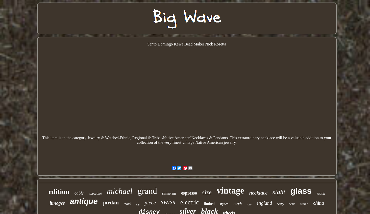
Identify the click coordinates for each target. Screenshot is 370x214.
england (264, 203)
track (127, 204)
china (318, 203)
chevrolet (95, 194)
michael (119, 191)
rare (249, 204)
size (207, 192)
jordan (111, 202)
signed (224, 204)
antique (84, 201)
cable (79, 193)
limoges (57, 203)
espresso (189, 193)
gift (137, 204)
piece (150, 203)
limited (209, 204)
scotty (280, 204)
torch (238, 204)
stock (321, 193)
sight (279, 192)
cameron (169, 193)
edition (58, 192)
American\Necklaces (191, 138)
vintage (230, 191)
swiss (168, 202)
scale (292, 204)
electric (189, 202)
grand (147, 191)
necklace (258, 193)
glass (301, 191)
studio (304, 204)
